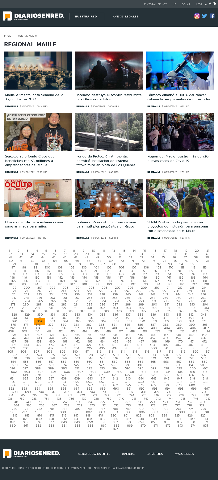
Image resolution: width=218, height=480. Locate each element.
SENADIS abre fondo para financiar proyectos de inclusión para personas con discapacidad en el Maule (178, 226)
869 (130, 425)
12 (113, 250)
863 (51, 425)
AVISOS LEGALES (126, 16)
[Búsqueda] (177, 16)
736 (71, 398)
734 (46, 398)
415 (96, 331)
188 (84, 284)
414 (84, 331)
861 (25, 425)
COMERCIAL (128, 454)
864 (64, 425)
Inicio (7, 35)
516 (147, 351)
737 (84, 398)
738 (96, 398)
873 (180, 425)
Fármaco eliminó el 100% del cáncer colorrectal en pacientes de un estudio (178, 97)
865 (77, 425)
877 (115, 429)
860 (13, 425)
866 (90, 425)
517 (159, 351)
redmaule (11, 106)
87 (103, 264)
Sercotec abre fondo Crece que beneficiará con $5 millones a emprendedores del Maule (29, 160)
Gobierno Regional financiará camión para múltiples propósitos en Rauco (106, 224)
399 (102, 328)
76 (186, 260)
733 (34, 398)
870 (143, 425)
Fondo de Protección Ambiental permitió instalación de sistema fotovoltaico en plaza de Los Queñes (105, 160)
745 (183, 398)
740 (121, 398)
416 (108, 331)
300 (77, 307)
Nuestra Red (86, 16)
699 (28, 392)
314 (46, 311)
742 (146, 398)
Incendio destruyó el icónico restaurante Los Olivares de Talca (109, 97)
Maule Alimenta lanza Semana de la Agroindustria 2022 (34, 97)
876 (102, 429)
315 (58, 311)
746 (195, 398)
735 (59, 398)
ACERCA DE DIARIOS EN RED (94, 454)
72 (143, 260)
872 (167, 425)
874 (193, 425)
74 (164, 260)
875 (205, 425)
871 (155, 425)
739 (109, 398)
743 (158, 398)
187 (72, 284)
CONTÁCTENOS (155, 454)
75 (175, 260)
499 (140, 348)
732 (22, 398)
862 (38, 425)
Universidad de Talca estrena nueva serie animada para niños (34, 224)
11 (104, 250)
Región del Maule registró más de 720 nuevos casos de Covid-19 (178, 158)
